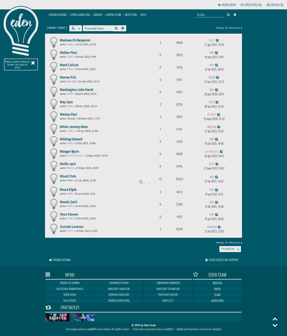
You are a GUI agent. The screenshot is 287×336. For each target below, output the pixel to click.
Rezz (212, 102)
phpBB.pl (169, 329)
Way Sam (66, 102)
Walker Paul (68, 52)
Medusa (217, 283)
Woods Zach (68, 202)
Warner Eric (68, 77)
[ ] (57, 28)
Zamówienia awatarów (168, 283)
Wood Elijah (68, 189)
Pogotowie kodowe (168, 295)
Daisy (212, 40)
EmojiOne (216, 329)
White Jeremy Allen (74, 127)
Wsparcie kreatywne (119, 300)
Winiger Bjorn (69, 151)
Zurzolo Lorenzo (72, 227)
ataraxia (212, 227)
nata (70, 231)
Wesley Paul (68, 114)
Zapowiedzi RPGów (119, 283)
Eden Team (209, 274)
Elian (217, 294)
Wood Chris (68, 176)
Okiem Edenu (69, 295)
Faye (70, 44)
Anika (71, 131)
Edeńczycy (168, 300)
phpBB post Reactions (187, 329)
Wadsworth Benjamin (75, 40)
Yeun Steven (69, 214)
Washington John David (76, 90)
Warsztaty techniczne (168, 289)
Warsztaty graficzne (119, 289)
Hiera (217, 289)
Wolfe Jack (68, 164)
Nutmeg (211, 114)
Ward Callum (69, 65)
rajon (71, 81)
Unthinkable (75, 155)
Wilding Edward (71, 139)
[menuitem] (274, 5)
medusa (211, 127)
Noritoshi (217, 300)
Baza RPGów (69, 300)
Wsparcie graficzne (118, 295)
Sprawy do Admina (70, 283)
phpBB (90, 329)
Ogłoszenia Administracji (69, 289)
